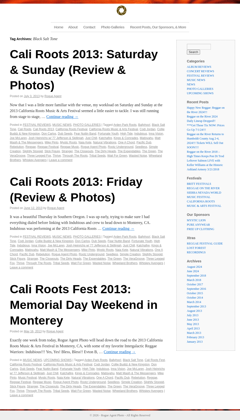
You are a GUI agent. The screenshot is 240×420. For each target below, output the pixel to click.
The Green (149, 151)
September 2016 (196, 289)
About (72, 27)
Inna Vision (156, 133)
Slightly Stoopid (33, 151)
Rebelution (17, 147)
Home (58, 27)
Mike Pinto (52, 142)
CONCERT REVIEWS (200, 71)
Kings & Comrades (126, 138)
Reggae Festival (48, 147)
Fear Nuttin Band (85, 133)
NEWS (191, 84)
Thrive (57, 155)
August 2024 (194, 266)
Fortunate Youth (108, 133)
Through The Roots (75, 155)
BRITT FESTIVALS (199, 184)
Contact (89, 27)
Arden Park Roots (125, 125)
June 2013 (193, 319)
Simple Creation (130, 254)
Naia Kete (85, 142)
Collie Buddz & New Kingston (54, 241)
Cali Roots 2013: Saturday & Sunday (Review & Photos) (84, 69)
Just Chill (91, 138)
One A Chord (126, 142)
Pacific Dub (143, 142)
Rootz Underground (120, 147)
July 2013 (192, 315)
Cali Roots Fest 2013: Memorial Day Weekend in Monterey (84, 304)
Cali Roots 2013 (43, 129)
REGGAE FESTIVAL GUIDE (205, 243)
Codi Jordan (148, 129)
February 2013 (195, 337)
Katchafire (105, 138)
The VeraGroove (134, 258)
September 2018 (196, 275)
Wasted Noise (138, 155)
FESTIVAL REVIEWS (37, 125)
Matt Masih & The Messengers (60, 250)
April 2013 (193, 328)
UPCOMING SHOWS (58, 360)
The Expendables (129, 151)
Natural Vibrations (104, 142)
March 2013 (194, 333)
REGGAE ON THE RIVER (203, 188)
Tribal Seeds (97, 155)
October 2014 (195, 297)
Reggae (30, 147)
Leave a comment (60, 160)
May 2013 (193, 324)
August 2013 (194, 311)
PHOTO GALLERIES (87, 125)
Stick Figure (52, 151)
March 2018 (194, 280)
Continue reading (62, 117)
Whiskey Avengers (35, 160)
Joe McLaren (18, 138)
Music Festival (27, 377)
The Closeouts (83, 151)
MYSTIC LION (196, 220)
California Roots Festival (71, 129)
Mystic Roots (68, 142)
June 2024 (193, 271)
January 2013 (195, 341)
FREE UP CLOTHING (200, 229)
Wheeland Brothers (125, 263)
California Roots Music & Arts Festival (113, 129)
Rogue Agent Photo (93, 147)
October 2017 (195, 284)
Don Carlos (48, 133)
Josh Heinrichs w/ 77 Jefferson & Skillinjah (56, 138)
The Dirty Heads (105, 151)
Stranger (66, 151)
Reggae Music (69, 147)
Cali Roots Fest (155, 360)
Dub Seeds (65, 133)
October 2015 (195, 293)
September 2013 (196, 306)
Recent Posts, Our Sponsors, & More (158, 27)
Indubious (140, 133)
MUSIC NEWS (62, 125)
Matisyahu (146, 138)
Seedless (141, 147)
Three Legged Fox (39, 155)
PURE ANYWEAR (198, 224)
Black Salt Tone (133, 360)
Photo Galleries (112, 27)
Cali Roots (24, 129)
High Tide (126, 133)
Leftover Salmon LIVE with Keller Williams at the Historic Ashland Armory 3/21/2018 (205, 165)
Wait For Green (117, 155)
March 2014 (194, 302)
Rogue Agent (52, 96)
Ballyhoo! (144, 125)
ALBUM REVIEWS (199, 67)
